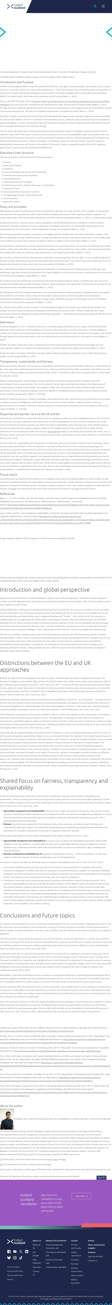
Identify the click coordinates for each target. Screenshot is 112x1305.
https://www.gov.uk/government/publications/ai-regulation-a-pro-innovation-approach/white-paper (57, 1051)
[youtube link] (15, 1251)
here (14, 488)
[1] (87, 116)
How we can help (95, 1256)
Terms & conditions (13, 1267)
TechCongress (53, 431)
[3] (110, 217)
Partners (75, 1263)
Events (91, 1240)
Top (101, 1177)
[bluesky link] (9, 1257)
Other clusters (77, 1275)
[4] (44, 394)
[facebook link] (9, 1251)
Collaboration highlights (56, 1267)
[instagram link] (15, 1257)
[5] (25, 409)
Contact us (92, 1260)
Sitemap (10, 1279)
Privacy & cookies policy (15, 1271)
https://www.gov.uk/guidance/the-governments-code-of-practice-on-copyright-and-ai (37, 1031)
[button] (95, 6)
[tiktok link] (20, 1257)
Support (92, 1252)
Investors (75, 1259)
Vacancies (37, 1267)
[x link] (20, 1251)
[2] (45, 126)
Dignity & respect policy (15, 1275)
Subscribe (81, 1196)
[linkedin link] (26, 1251)
